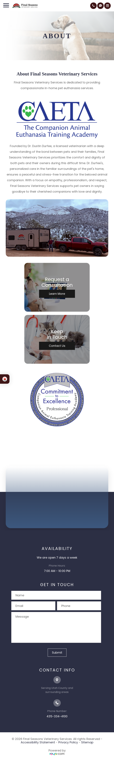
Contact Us (57, 346)
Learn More (57, 294)
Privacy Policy (68, 742)
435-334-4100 (57, 716)
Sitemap (87, 742)
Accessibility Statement (38, 742)
